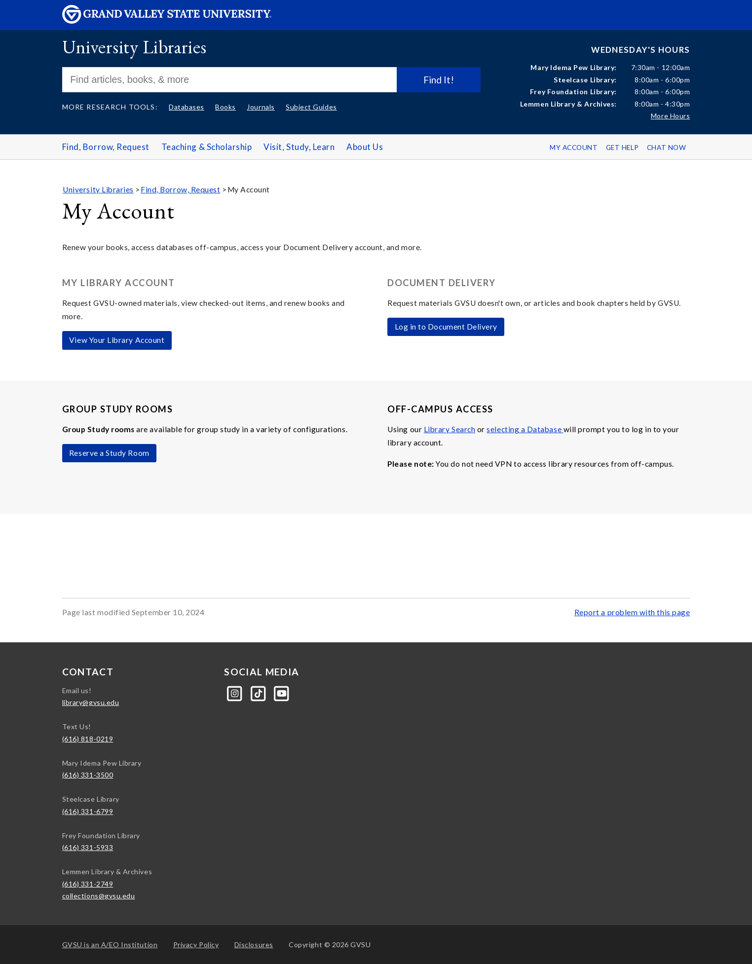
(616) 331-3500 (87, 775)
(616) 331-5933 (87, 847)
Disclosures (253, 944)
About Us (364, 147)
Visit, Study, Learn (299, 147)
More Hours (670, 115)
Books (225, 107)
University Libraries (134, 47)
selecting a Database (525, 429)
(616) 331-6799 (87, 811)
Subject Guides (311, 107)
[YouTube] (282, 692)
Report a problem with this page (632, 612)
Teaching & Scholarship (206, 147)
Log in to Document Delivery (446, 326)
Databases (186, 107)
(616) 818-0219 (87, 739)
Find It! (438, 79)
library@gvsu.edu (90, 702)
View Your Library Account (116, 339)
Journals (260, 107)
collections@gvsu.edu (98, 895)
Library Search (450, 429)
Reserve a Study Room (109, 452)
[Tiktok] (259, 692)
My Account (574, 147)
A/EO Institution (110, 944)
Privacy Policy (196, 944)
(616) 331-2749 (87, 884)
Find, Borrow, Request (106, 147)
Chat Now (666, 147)
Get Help (622, 147)
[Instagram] (235, 692)
